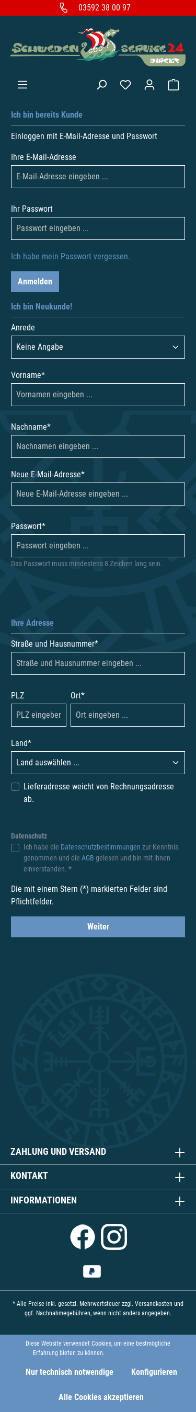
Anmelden (35, 281)
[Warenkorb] (174, 85)
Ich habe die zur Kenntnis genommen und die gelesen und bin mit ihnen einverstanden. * (101, 858)
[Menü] (22, 85)
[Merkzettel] (125, 85)
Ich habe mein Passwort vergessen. (70, 256)
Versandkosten (153, 1303)
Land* (21, 743)
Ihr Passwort (32, 209)
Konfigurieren (154, 1372)
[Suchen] (101, 85)
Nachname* (31, 427)
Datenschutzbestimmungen (101, 847)
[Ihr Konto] (149, 85)
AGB (88, 858)
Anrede (23, 327)
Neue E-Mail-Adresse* (48, 474)
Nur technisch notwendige (69, 1372)
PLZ (17, 696)
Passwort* (28, 526)
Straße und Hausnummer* (54, 644)
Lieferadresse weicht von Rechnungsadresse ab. (99, 793)
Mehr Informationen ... (134, 1353)
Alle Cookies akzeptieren (101, 1397)
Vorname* (28, 375)
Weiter (98, 927)
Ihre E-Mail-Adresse (43, 157)
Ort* (78, 696)
